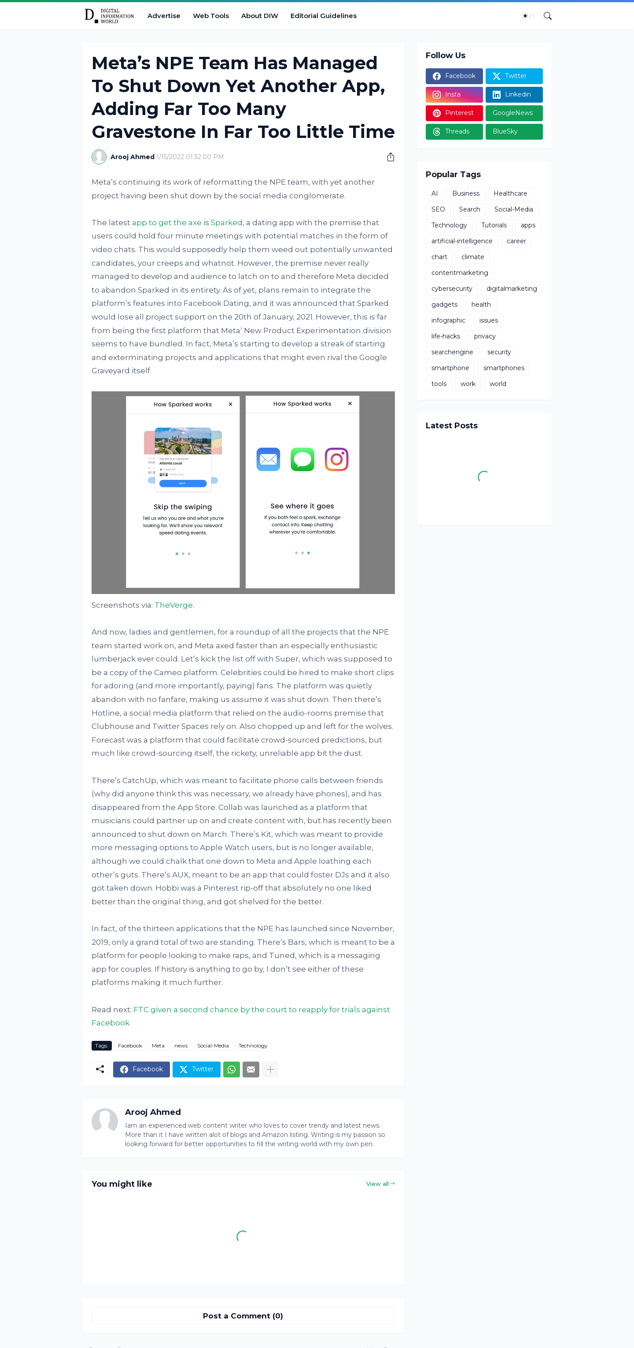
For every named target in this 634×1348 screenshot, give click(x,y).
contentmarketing (459, 273)
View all (377, 1183)
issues (488, 320)
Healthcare (510, 193)
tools (438, 384)
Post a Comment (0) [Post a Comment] (243, 1315)
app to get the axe (167, 222)
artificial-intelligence (462, 241)
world (498, 384)
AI (434, 193)
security (499, 352)
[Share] (387, 156)
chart (439, 257)
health (481, 304)
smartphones (503, 368)
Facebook (130, 1045)
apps (528, 225)
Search (469, 209)
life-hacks (445, 336)
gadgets (444, 304)
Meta (158, 1045)
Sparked (227, 222)
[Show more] (270, 1069)
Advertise (164, 15)
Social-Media (213, 1045)
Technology (253, 1045)
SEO (438, 209)
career (516, 241)
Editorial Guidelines (324, 15)
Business (465, 193)
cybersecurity (451, 289)
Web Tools (211, 15)
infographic (448, 320)
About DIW (259, 15)
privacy (485, 336)
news (181, 1045)
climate (472, 257)
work (468, 384)
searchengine (452, 352)
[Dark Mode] (528, 15)
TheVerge (174, 605)
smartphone (450, 368)
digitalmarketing (512, 289)
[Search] (544, 15)
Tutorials (494, 225)
